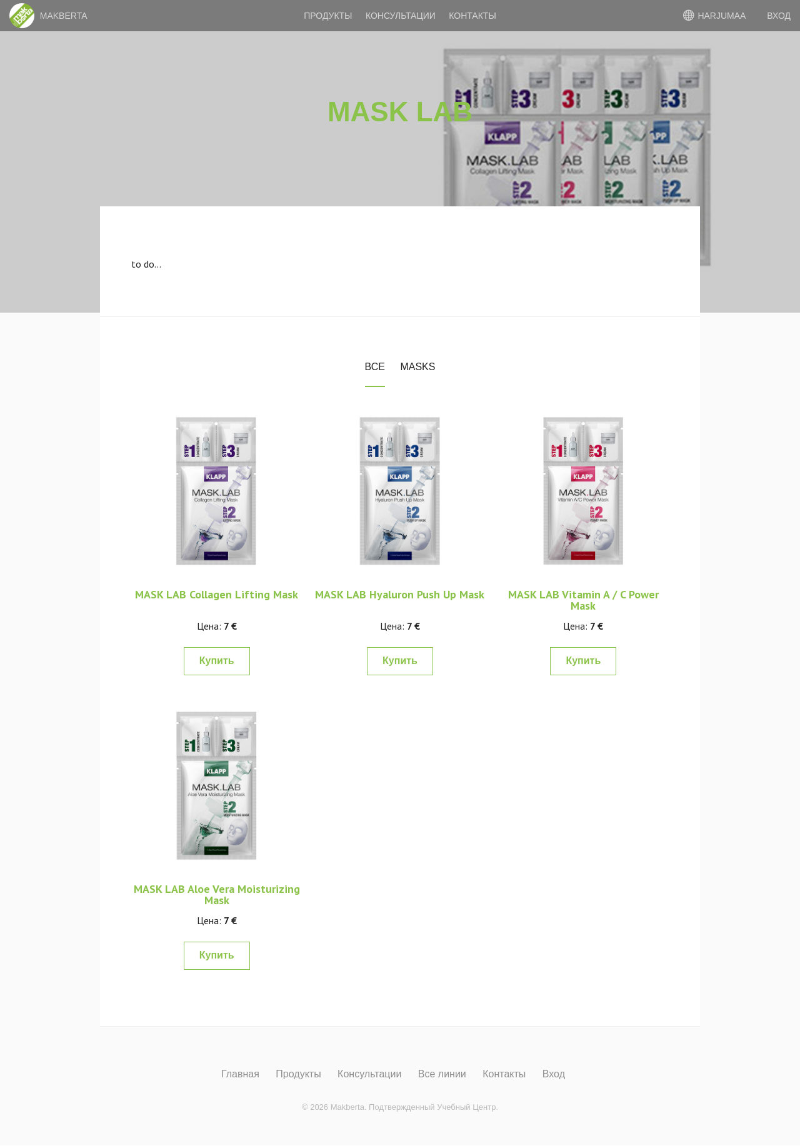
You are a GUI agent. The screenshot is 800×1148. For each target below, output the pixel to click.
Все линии (442, 1074)
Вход (553, 1074)
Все (375, 366)
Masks (417, 366)
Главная (240, 1074)
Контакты (472, 16)
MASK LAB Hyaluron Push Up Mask (399, 594)
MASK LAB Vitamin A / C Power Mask (583, 600)
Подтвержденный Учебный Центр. (433, 1107)
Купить (216, 660)
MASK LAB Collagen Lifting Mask (216, 594)
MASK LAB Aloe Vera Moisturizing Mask (217, 894)
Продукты (328, 16)
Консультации (401, 16)
